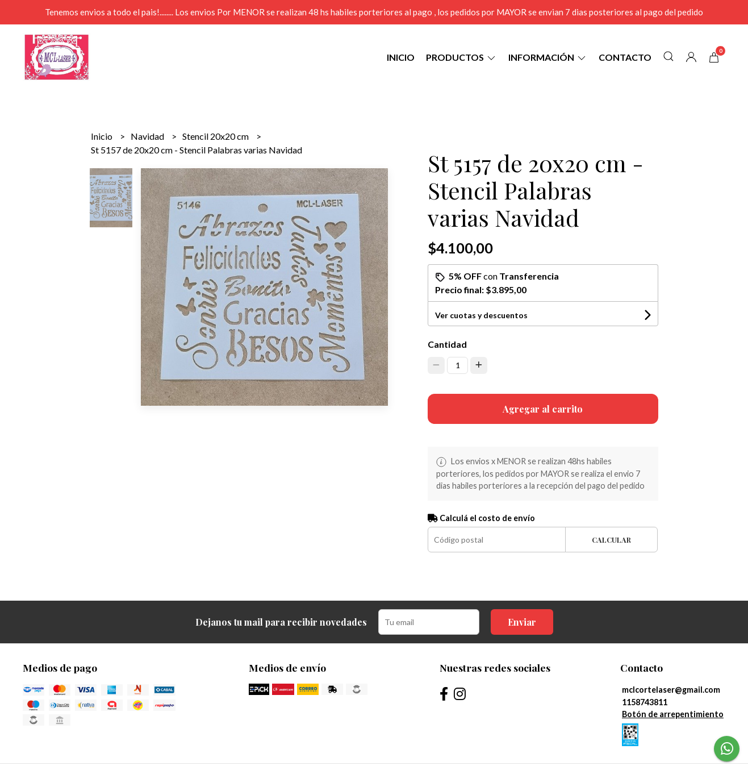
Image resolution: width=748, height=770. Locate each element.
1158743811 (644, 702)
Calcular (611, 539)
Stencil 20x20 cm (216, 136)
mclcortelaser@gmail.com (671, 689)
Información (547, 57)
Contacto (625, 57)
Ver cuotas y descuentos (481, 315)
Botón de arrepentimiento (673, 714)
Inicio (401, 57)
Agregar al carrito (543, 409)
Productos (461, 57)
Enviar (522, 622)
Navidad (148, 136)
